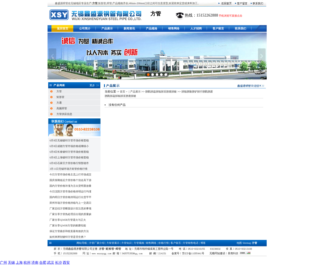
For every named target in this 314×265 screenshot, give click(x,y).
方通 (59, 102)
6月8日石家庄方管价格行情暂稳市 (69, 163)
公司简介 (84, 28)
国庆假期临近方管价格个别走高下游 (70, 180)
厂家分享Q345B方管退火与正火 (67, 219)
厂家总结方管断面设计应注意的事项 (70, 208)
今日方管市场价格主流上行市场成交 (70, 174)
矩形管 (60, 97)
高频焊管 (61, 108)
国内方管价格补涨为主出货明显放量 (70, 185)
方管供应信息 (64, 114)
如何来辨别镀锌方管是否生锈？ (67, 236)
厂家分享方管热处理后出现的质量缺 (70, 214)
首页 (122, 91)
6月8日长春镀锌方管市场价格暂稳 (69, 151)
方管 (59, 91)
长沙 (58, 262)
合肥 (42, 262)
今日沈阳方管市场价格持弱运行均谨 (70, 191)
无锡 (11, 262)
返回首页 (62, 28)
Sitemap (246, 242)
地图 (239, 242)
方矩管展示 (112, 242)
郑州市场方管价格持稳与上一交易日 (70, 202)
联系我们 (240, 28)
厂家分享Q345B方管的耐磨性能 (67, 225)
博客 (203, 242)
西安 (66, 262)
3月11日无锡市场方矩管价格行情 (68, 168)
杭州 (27, 262)
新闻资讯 (129, 28)
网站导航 (82, 242)
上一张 (52, 56)
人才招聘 (196, 28)
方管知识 (126, 242)
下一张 (262, 56)
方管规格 (139, 242)
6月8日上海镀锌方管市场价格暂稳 (69, 157)
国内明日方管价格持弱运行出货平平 (70, 197)
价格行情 (163, 242)
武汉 (50, 262)
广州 (3, 262)
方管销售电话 (190, 242)
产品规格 (151, 28)
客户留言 (218, 28)
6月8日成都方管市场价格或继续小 (69, 146)
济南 (34, 262)
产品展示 (107, 28)
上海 (19, 262)
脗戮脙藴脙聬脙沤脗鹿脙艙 (161, 91)
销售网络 (173, 28)
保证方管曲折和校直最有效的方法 (69, 231)
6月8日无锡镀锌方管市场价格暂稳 (69, 140)
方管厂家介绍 (97, 242)
